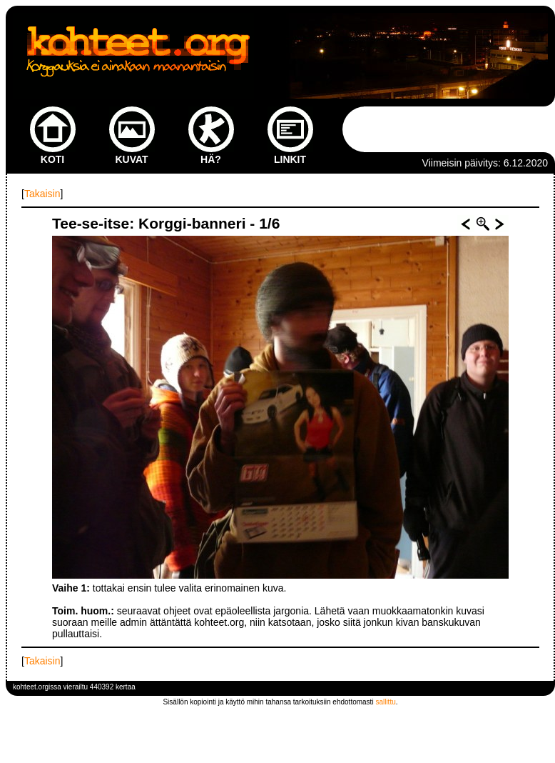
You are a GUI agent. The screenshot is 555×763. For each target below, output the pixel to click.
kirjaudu (535, 687)
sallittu (385, 702)
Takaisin (42, 193)
